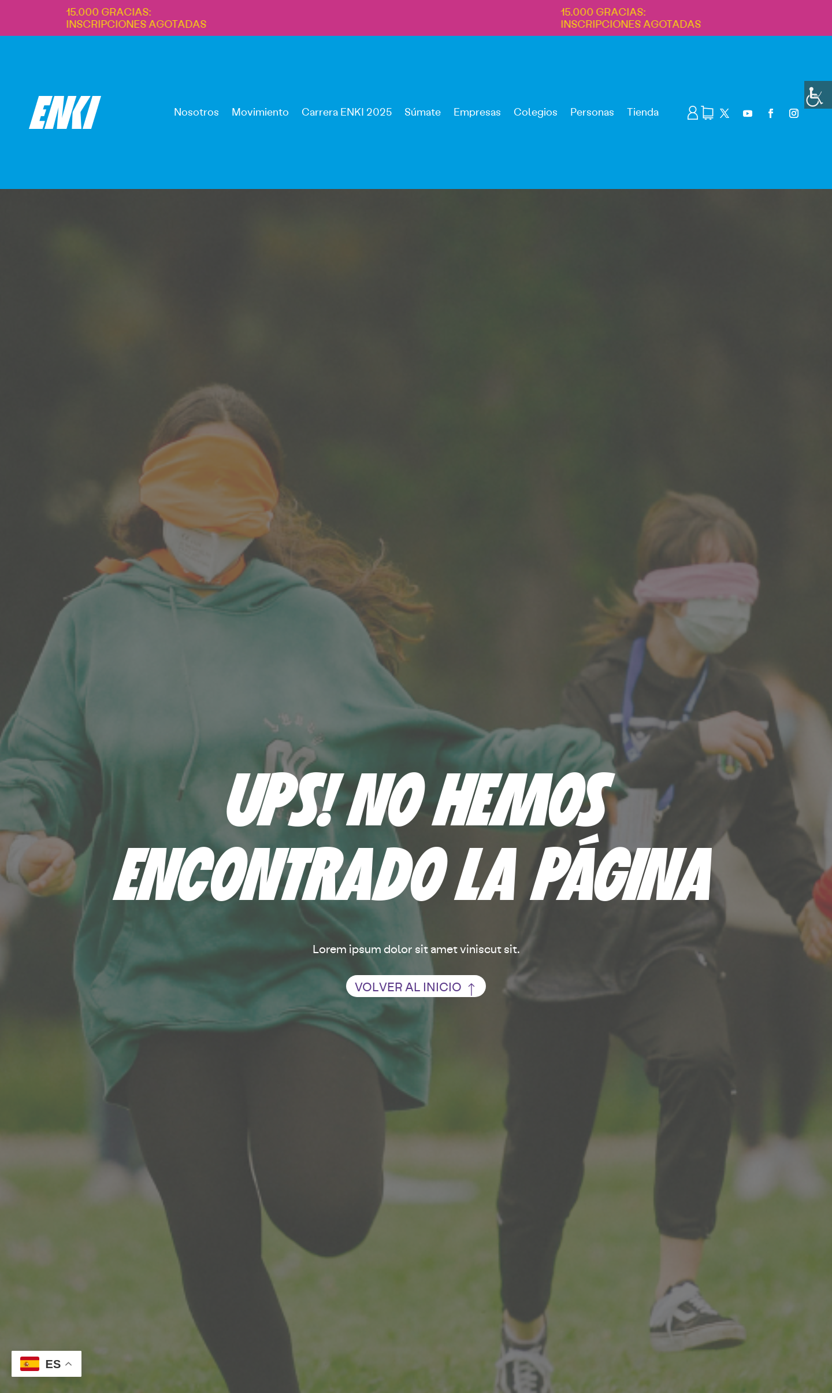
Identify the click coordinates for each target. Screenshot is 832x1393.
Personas (592, 111)
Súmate (422, 111)
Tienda (643, 111)
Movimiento (260, 111)
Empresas (477, 111)
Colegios (536, 111)
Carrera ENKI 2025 (347, 111)
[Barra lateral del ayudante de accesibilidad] (818, 95)
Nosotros (196, 111)
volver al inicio (408, 986)
